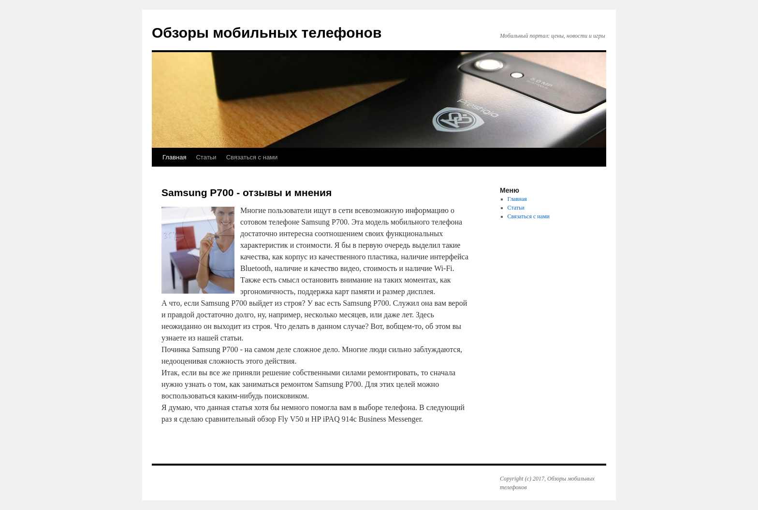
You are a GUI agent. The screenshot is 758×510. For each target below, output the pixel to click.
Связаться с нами (252, 157)
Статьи (206, 157)
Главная (174, 157)
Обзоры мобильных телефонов (266, 33)
